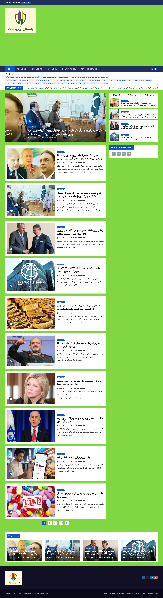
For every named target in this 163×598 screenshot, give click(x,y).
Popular (132, 95)
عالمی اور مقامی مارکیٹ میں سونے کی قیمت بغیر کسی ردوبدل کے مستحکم (80, 80)
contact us (36, 69)
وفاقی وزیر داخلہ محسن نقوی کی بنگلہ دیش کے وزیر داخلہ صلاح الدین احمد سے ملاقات (137, 127)
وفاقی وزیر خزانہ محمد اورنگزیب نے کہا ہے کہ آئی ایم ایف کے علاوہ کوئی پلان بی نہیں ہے (32, 83)
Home (9, 69)
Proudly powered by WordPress (15, 593)
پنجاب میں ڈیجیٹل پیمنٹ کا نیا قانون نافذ (74, 457)
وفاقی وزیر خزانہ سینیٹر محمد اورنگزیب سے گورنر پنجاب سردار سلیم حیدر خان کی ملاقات (84, 83)
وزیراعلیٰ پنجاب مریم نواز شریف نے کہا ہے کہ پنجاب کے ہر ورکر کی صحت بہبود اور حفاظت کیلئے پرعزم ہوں (75, 77)
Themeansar (44, 593)
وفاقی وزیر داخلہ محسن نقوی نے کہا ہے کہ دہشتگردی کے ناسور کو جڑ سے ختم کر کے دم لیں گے (127, 80)
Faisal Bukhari (31, 138)
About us (21, 69)
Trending (149, 95)
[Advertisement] (81, 50)
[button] (152, 69)
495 (61, 523)
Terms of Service (89, 69)
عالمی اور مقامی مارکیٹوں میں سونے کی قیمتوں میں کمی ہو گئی (23, 77)
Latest (116, 95)
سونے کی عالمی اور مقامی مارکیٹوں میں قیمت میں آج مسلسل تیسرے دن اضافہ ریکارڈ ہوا (32, 80)
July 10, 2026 (17, 138)
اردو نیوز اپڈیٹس (14, 126)
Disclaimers (52, 69)
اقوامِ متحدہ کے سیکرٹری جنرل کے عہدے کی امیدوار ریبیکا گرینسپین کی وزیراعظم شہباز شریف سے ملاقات (138, 116)
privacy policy (69, 69)
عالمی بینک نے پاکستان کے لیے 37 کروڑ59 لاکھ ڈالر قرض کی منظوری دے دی (137, 138)
